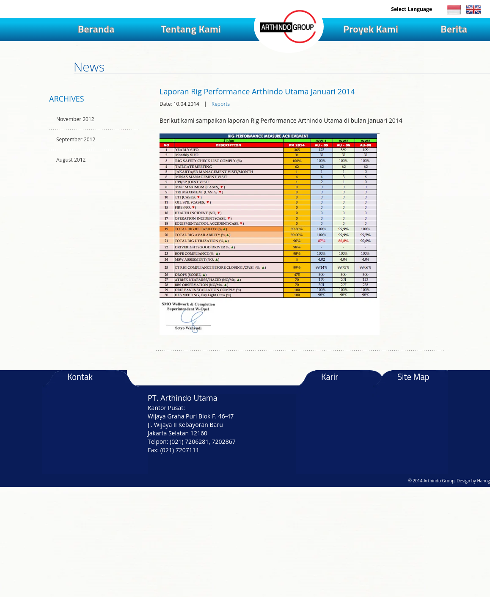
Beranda (96, 29)
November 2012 (75, 119)
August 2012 (70, 159)
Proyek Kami (370, 29)
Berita (453, 29)
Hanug (483, 481)
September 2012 (75, 139)
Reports (221, 103)
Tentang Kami (191, 29)
